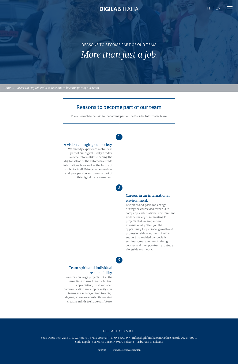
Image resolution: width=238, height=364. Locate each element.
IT (209, 8)
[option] (119, 42)
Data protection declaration (127, 350)
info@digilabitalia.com (147, 337)
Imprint (102, 350)
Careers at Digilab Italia (31, 88)
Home (7, 88)
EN (218, 8)
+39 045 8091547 (119, 337)
